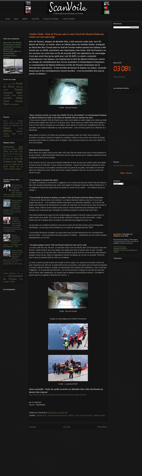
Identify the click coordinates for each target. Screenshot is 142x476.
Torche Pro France (13, 156)
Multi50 (19, 131)
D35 (21, 123)
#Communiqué (121, 246)
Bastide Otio (42, 415)
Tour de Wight (8, 164)
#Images (116, 248)
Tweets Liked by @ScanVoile (123, 165)
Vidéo (12, 282)
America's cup (13, 146)
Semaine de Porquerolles (15, 154)
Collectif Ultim (14, 123)
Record (19, 87)
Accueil (66, 427)
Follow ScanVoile (119, 77)
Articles (6, 273)
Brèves (12, 273)
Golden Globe (7, 84)
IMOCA (71, 415)
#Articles (123, 248)
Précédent (102, 427)
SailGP (8, 90)
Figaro (10, 128)
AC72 (6, 121)
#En (123, 250)
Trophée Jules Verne (13, 95)
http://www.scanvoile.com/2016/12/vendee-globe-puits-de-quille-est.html (57, 395)
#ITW (114, 246)
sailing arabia (15, 169)
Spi (5, 156)
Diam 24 (7, 125)
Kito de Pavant (86, 415)
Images (6, 282)
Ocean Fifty (11, 134)
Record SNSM (17, 149)
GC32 (20, 128)
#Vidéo (116, 252)
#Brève (116, 250)
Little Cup (7, 149)
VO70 (21, 134)
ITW (77, 415)
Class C (13, 121)
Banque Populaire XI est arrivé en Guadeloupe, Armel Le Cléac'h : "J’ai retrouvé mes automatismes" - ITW (12, 240)
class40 (6, 136)
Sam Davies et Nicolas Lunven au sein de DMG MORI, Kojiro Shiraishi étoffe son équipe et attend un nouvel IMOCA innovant (12, 190)
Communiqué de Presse (57, 415)
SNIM (6, 151)
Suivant (32, 427)
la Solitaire (14, 104)
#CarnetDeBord (131, 250)
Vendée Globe (99, 415)
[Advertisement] (68, 452)
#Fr (120, 250)
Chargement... (118, 92)
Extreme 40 (17, 125)
